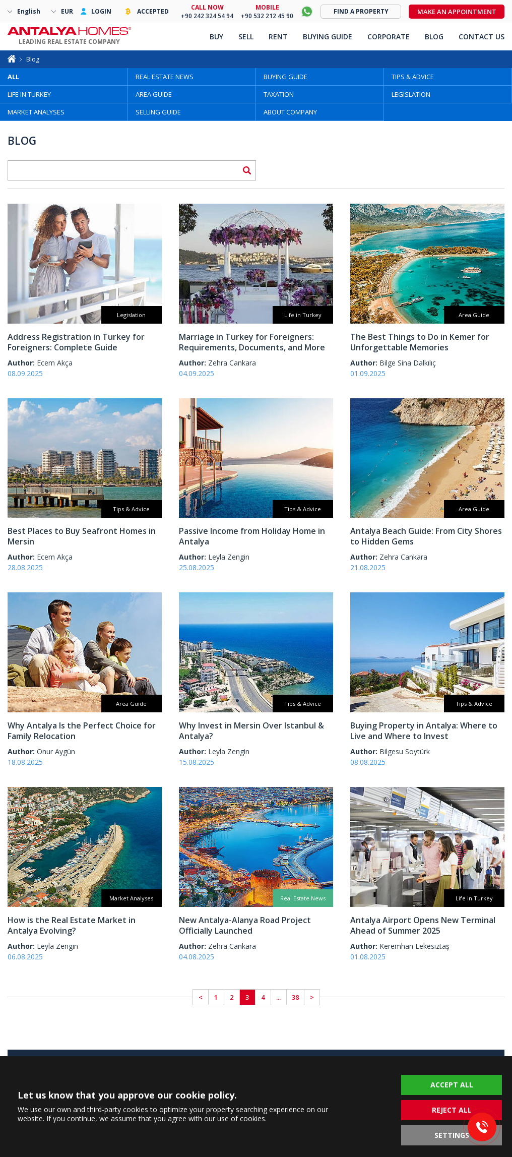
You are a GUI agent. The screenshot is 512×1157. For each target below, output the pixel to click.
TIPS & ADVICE (413, 76)
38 (295, 997)
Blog (32, 59)
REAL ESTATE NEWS (165, 76)
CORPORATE (388, 36)
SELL (245, 36)
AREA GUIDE (154, 94)
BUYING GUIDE (285, 76)
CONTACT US (481, 36)
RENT (278, 36)
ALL (13, 76)
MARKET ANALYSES (36, 111)
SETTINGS (451, 1135)
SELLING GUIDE (158, 111)
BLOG (434, 36)
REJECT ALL (452, 1110)
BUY (216, 36)
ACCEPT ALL (451, 1084)
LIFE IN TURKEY (29, 94)
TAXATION (279, 94)
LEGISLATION (411, 94)
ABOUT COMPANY (290, 111)
